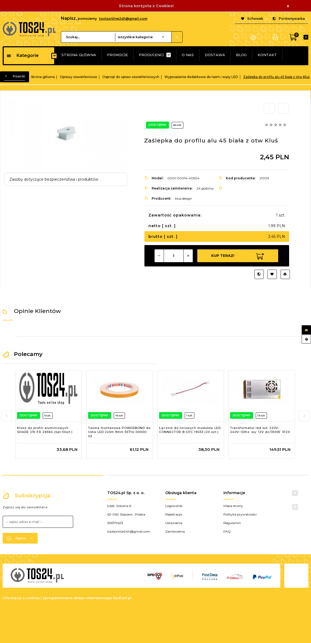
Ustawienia (173, 523)
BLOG (241, 55)
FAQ (227, 531)
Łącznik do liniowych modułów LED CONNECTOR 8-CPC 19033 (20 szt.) (190, 430)
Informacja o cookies (21, 598)
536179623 (115, 523)
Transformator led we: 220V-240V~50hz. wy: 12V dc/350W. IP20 (260, 430)
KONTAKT (267, 55)
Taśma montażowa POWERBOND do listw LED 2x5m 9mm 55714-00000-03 (119, 432)
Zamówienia (175, 531)
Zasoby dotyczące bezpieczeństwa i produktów (53, 179)
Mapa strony (233, 506)
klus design (183, 198)
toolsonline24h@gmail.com (123, 19)
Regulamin (232, 523)
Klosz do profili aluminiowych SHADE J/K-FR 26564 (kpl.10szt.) (45, 430)
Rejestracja (173, 514)
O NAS (188, 55)
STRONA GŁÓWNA (78, 55)
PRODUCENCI (151, 55)
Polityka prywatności (240, 514)
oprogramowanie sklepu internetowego (77, 598)
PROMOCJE (117, 55)
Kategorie (22, 55)
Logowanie (173, 506)
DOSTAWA (215, 55)
